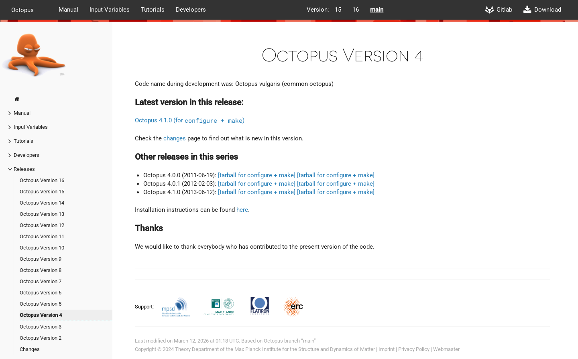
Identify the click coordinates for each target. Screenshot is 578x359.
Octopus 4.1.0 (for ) (189, 120)
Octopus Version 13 (42, 214)
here (242, 209)
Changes (30, 349)
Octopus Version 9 (40, 259)
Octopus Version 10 (42, 248)
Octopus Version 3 (40, 327)
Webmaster (446, 349)
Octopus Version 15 (42, 192)
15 (338, 9)
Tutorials (153, 9)
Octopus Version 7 (40, 281)
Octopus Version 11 (42, 236)
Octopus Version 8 (40, 270)
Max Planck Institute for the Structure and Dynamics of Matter (304, 349)
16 (355, 9)
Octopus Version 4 (41, 315)
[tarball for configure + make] (256, 175)
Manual (68, 9)
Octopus (22, 9)
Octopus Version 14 (42, 203)
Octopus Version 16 (42, 180)
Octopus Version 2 (40, 338)
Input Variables (110, 9)
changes (174, 138)
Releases (24, 169)
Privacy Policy (413, 349)
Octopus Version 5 (40, 304)
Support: (145, 307)
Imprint (387, 349)
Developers (191, 9)
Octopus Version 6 (40, 293)
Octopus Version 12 (42, 225)
